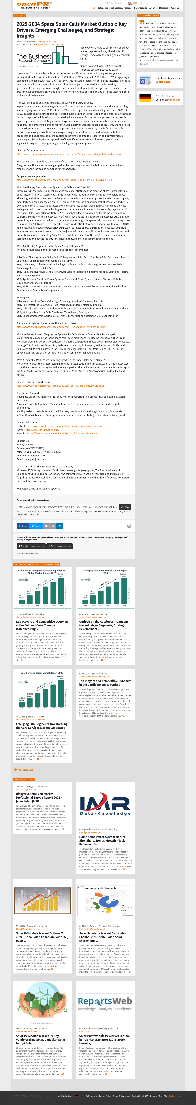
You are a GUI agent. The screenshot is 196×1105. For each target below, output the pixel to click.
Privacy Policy (105, 1096)
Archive (153, 8)
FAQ (87, 1096)
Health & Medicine (35, 614)
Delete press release (31, 546)
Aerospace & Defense (48, 41)
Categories (103, 8)
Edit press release (59, 546)
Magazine (163, 8)
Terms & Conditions (121, 1096)
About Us (175, 8)
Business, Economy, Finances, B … (105, 926)
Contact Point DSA (140, 1096)
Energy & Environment (37, 786)
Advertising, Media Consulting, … (104, 829)
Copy (125, 507)
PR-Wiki (109, 3)
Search (172, 3)
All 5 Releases (23, 769)
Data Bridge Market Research (92, 929)
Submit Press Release (121, 8)
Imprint (118, 3)
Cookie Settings (176, 1096)
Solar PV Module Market (26, 1031)
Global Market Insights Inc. (28, 929)
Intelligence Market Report (91, 832)
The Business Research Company (48, 44)
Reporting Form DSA (158, 1096)
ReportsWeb (84, 1031)
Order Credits (140, 8)
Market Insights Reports (27, 789)
